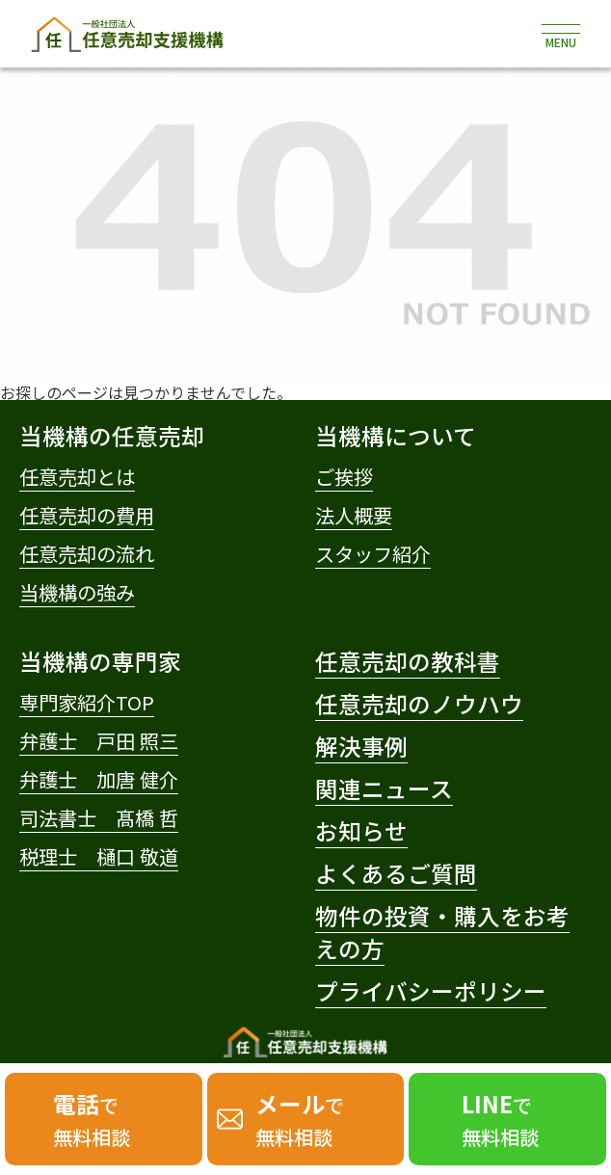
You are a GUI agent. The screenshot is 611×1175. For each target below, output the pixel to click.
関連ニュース (384, 788)
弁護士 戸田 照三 (98, 740)
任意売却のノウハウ (419, 703)
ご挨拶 (344, 476)
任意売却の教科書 (407, 661)
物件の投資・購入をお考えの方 (442, 932)
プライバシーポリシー (430, 991)
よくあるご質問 (396, 873)
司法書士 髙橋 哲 (98, 817)
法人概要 (353, 514)
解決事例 (361, 746)
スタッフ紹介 (373, 553)
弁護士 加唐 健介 (98, 778)
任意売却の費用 (86, 514)
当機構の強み (77, 591)
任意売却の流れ (86, 553)
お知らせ (361, 830)
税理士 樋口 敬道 (98, 855)
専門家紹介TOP (86, 701)
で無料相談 (91, 1118)
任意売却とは (77, 476)
